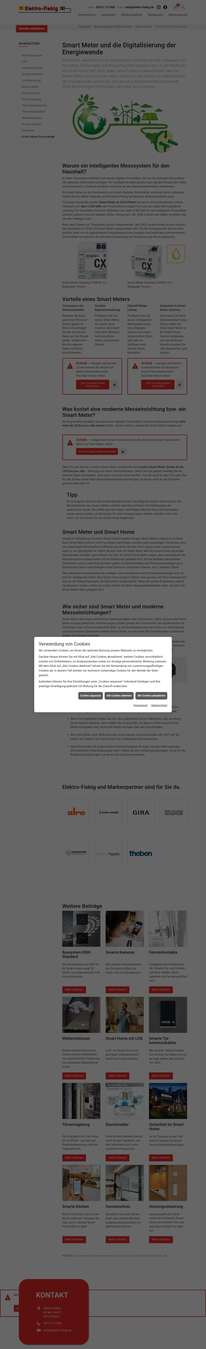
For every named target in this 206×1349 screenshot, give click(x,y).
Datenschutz (159, 705)
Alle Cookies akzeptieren (151, 695)
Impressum (140, 705)
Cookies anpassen (90, 695)
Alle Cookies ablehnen (119, 695)
